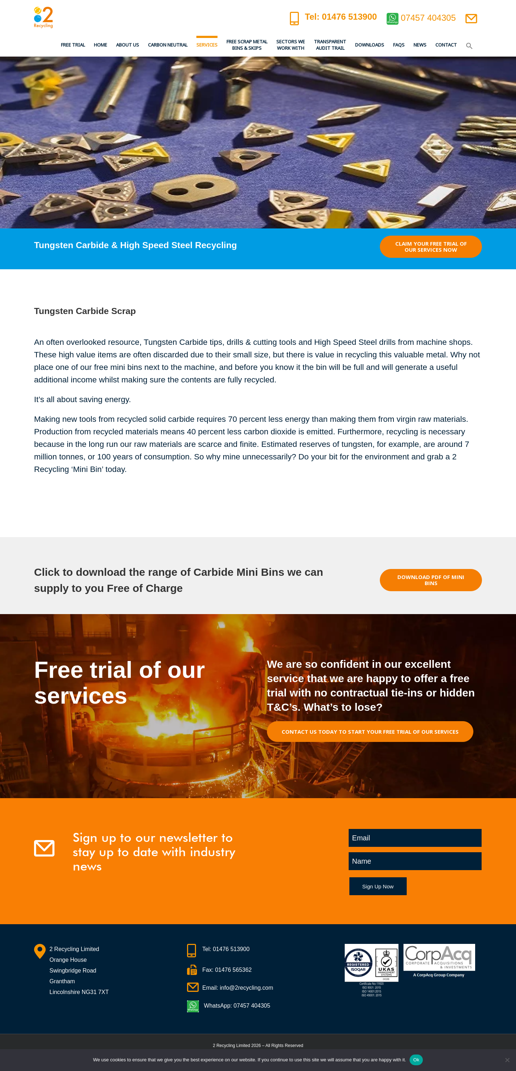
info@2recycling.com (246, 988)
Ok (416, 1059)
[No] (507, 1059)
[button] (469, 45)
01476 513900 (231, 949)
